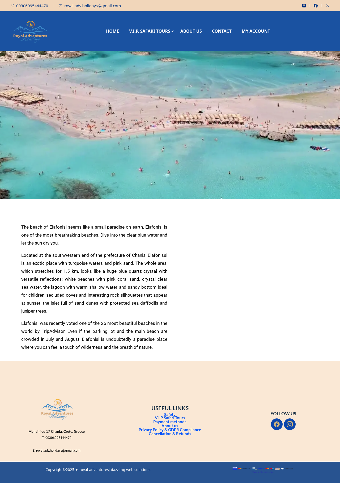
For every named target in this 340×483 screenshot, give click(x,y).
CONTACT (222, 31)
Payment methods (169, 421)
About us (170, 425)
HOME (112, 31)
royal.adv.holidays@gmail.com (90, 5)
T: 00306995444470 (56, 438)
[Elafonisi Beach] (246, 278)
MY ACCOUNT (256, 31)
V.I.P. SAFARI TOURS (151, 31)
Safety (170, 414)
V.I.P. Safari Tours (170, 417)
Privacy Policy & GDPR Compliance (170, 429)
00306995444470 (29, 5)
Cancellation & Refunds (170, 433)
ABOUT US (191, 31)
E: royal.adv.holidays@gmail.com (56, 450)
